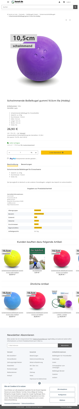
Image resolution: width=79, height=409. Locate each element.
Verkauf (9, 375)
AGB (31, 369)
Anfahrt (54, 377)
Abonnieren (65, 345)
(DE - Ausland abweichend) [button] (28, 145)
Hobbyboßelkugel (39, 213)
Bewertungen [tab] (26, 164)
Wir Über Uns (34, 365)
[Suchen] (75, 7)
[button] (59, 2)
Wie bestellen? (11, 356)
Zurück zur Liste (12, 14)
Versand (22, 133)
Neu (36, 217)
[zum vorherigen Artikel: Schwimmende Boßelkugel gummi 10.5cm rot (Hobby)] (66, 20)
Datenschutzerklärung (28, 403)
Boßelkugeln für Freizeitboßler (62, 356)
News (31, 375)
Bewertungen (34, 356)
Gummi (36, 220)
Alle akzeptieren (62, 389)
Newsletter (10, 365)
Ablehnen (62, 400)
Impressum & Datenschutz (12, 403)
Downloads (55, 359)
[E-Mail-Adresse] (32, 345)
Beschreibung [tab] (12, 164)
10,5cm (36, 224)
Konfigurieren (62, 394)
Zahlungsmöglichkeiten (14, 362)
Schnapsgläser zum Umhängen (58, 366)
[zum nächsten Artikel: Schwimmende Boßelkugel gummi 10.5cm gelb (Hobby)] (70, 20)
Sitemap (32, 372)
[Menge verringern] (9, 152)
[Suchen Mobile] (37, 7)
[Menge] (20, 152)
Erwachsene (37, 210)
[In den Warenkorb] (8, 26)
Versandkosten (11, 359)
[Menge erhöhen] (36, 152)
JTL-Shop (69, 407)
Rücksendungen (12, 369)
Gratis (54, 362)
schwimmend (38, 227)
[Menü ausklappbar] (8, 1)
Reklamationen (12, 372)
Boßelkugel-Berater (58, 371)
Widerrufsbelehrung (36, 362)
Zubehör (55, 374)
